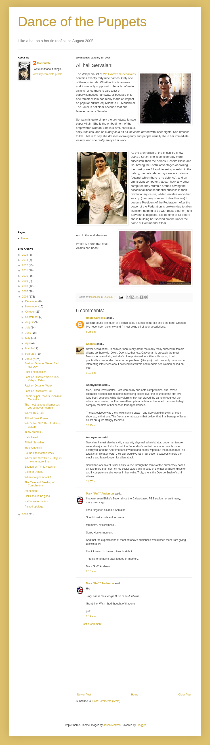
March (29, 348)
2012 (25, 265)
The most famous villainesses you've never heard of (42, 406)
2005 (25, 514)
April (28, 343)
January (30, 359)
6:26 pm (91, 331)
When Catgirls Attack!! (38, 477)
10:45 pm (91, 425)
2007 (25, 291)
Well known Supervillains (119, 74)
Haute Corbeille (96, 318)
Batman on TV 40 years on (41, 466)
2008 (25, 286)
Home (134, 694)
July (28, 327)
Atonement (31, 490)
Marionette (44, 63)
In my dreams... (34, 432)
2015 (25, 254)
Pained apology (34, 506)
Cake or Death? (34, 471)
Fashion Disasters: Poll (38, 391)
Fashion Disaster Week (38, 385)
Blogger (141, 725)
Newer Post (84, 694)
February (31, 353)
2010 (25, 275)
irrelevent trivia (33, 447)
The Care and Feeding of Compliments (39, 484)
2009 (25, 281)
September (32, 317)
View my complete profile (47, 74)
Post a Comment (91, 624)
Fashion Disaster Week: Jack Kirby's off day (42, 379)
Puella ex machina (35, 372)
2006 (25, 296)
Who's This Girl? (34, 413)
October (30, 311)
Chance (91, 344)
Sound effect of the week (39, 453)
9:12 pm (91, 372)
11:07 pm (91, 481)
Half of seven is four (36, 501)
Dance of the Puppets (82, 21)
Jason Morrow (111, 725)
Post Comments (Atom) (106, 701)
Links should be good (37, 496)
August (29, 322)
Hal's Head (31, 437)
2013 (25, 259)
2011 (25, 270)
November (31, 306)
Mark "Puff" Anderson (100, 493)
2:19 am (91, 616)
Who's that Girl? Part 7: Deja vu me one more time (43, 460)
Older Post (184, 694)
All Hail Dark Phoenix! (37, 418)
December (31, 301)
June (28, 332)
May (28, 337)
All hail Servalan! (34, 442)
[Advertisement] (134, 659)
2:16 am (91, 571)
